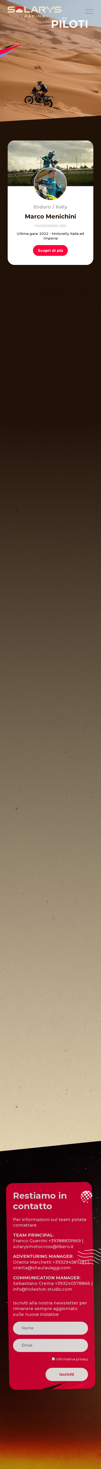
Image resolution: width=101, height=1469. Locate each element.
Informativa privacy (70, 1375)
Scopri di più (50, 250)
